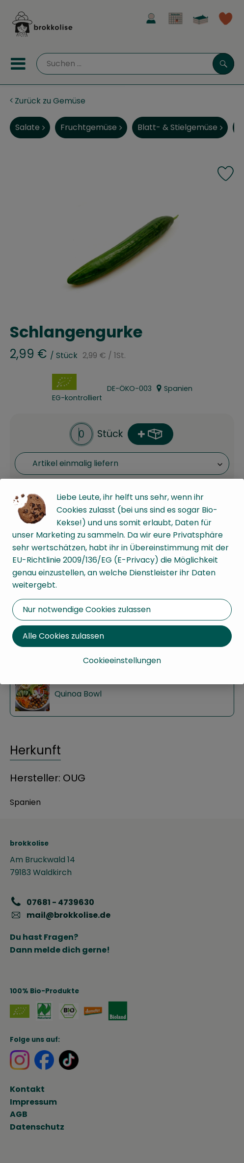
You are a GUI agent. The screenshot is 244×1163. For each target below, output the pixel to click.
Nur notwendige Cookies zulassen (87, 609)
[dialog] (122, 581)
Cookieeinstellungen (122, 660)
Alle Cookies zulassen (63, 636)
